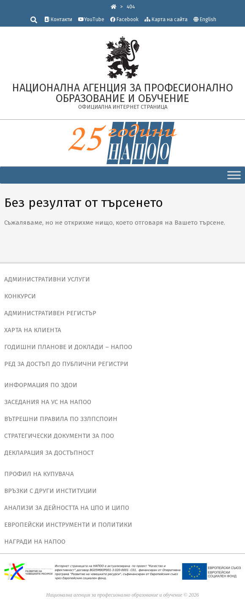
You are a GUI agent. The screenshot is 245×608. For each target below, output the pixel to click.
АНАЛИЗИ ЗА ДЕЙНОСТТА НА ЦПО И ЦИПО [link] (66, 508)
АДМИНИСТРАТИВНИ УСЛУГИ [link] (47, 279)
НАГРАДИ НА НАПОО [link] (34, 541)
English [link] (208, 19)
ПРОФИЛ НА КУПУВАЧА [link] (39, 474)
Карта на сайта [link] (166, 19)
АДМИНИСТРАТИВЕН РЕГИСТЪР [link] (50, 313)
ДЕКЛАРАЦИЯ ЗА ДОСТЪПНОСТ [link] (49, 453)
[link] (114, 7)
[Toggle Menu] (234, 175)
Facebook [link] (124, 19)
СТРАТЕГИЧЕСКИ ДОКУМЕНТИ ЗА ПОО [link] (59, 436)
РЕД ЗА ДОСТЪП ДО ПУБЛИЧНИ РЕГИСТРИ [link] (66, 364)
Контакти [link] (58, 19)
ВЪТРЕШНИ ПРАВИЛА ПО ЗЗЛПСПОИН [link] (60, 419)
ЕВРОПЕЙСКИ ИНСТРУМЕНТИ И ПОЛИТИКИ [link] (68, 524)
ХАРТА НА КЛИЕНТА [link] (32, 330)
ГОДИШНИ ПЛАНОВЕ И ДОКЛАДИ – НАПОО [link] (68, 347)
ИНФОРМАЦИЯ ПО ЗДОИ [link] (40, 385)
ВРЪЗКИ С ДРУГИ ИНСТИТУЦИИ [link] (50, 491)
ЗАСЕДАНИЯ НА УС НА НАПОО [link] (47, 402)
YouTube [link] (91, 19)
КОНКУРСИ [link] (20, 296)
